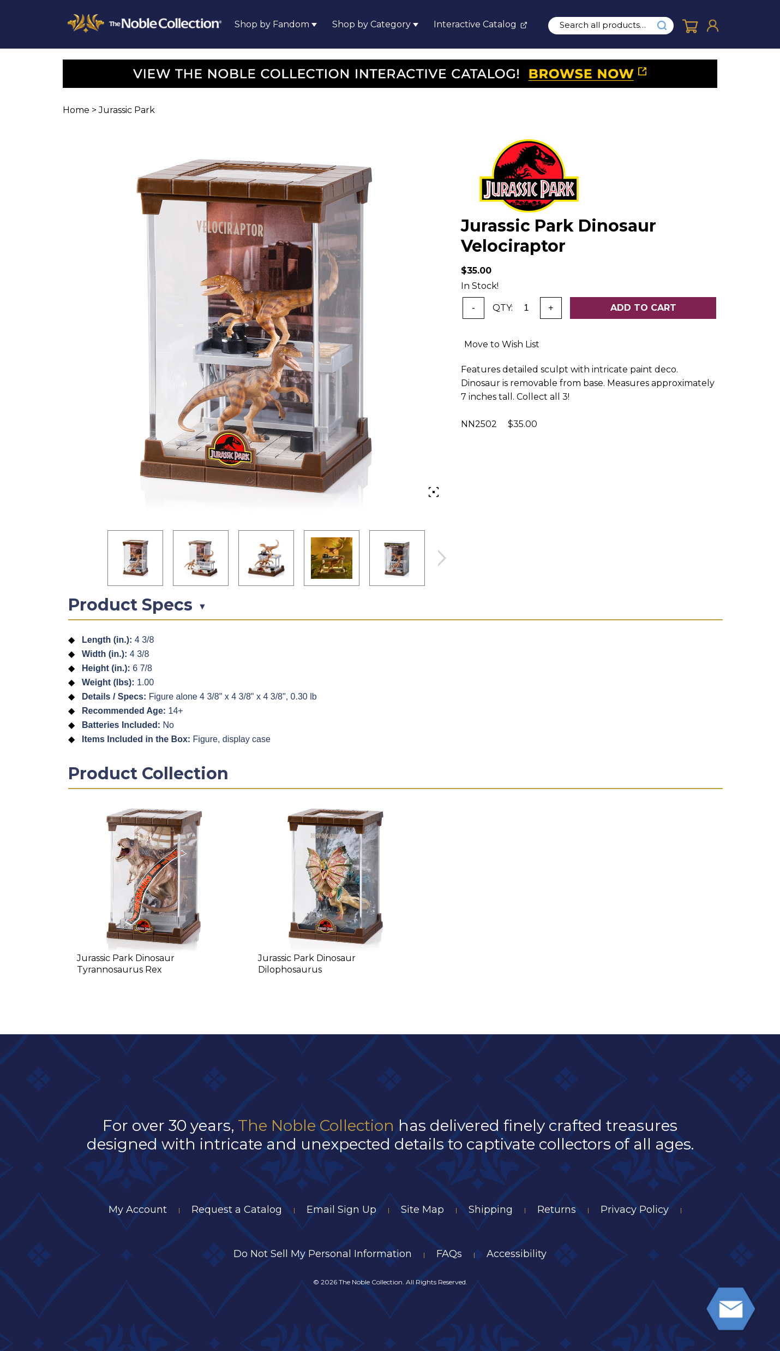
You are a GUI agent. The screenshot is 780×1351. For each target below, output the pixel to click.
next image (441, 558)
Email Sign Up (341, 1210)
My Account (138, 1210)
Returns (556, 1210)
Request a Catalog (236, 1210)
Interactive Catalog (475, 24)
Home (76, 110)
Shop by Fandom (272, 24)
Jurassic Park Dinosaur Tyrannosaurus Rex (126, 964)
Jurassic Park (127, 110)
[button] (135, 558)
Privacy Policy (635, 1210)
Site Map (422, 1210)
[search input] (608, 25)
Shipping (491, 1210)
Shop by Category (371, 24)
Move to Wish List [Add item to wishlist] (501, 344)
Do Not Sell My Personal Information (322, 1254)
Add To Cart (643, 308)
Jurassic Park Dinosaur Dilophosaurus (307, 964)
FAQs (449, 1254)
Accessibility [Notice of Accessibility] (517, 1254)
